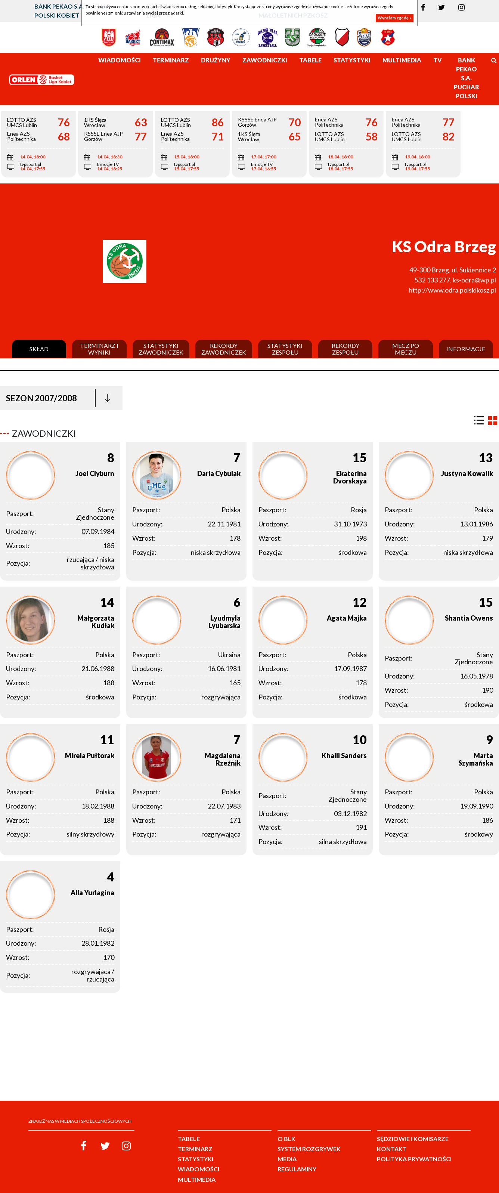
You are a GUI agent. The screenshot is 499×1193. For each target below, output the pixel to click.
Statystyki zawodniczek (161, 348)
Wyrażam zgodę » (395, 17)
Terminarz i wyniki (99, 348)
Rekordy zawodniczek (223, 348)
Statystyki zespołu (285, 348)
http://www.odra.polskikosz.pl (452, 290)
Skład (39, 349)
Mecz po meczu (405, 348)
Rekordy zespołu (345, 348)
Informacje (465, 349)
